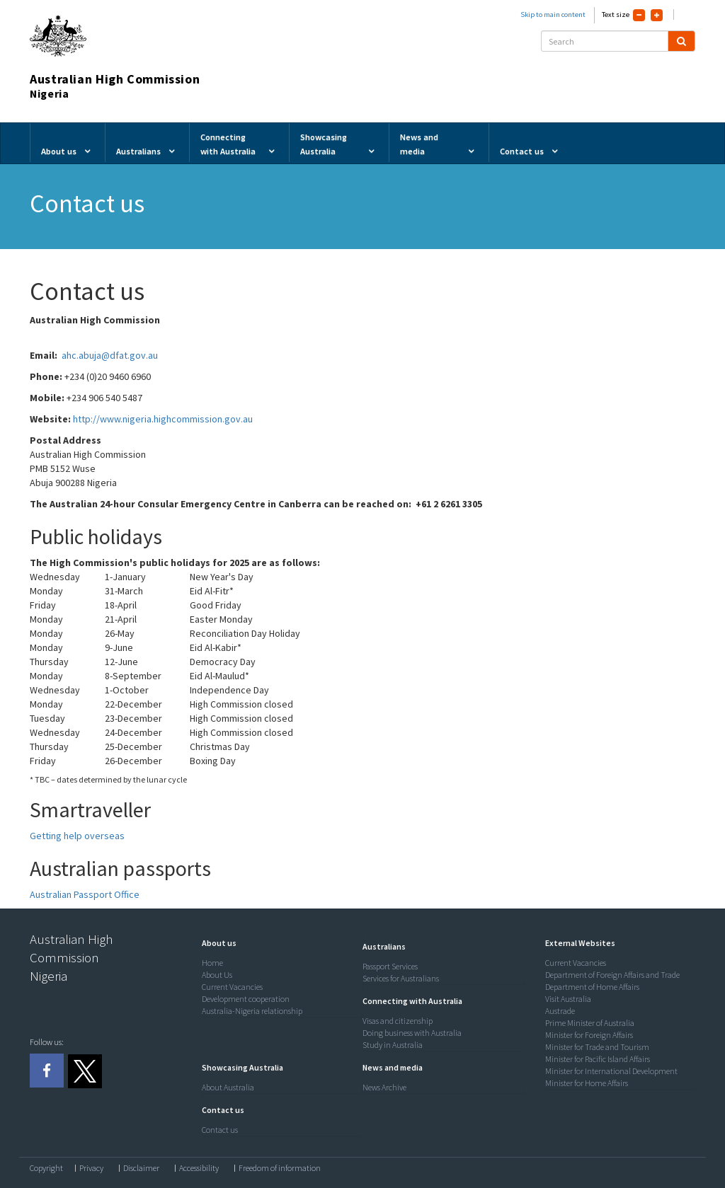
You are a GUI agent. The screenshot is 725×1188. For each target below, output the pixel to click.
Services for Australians (400, 978)
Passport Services (390, 966)
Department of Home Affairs (592, 986)
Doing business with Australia (412, 1032)
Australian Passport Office (84, 894)
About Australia (228, 1087)
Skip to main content (553, 14)
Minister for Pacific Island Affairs (597, 1059)
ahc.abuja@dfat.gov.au (110, 355)
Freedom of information (280, 1168)
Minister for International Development (611, 1071)
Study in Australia (392, 1044)
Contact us (220, 1129)
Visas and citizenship (397, 1020)
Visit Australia (568, 998)
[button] (215, 943)
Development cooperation (246, 998)
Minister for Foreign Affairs (589, 1035)
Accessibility (199, 1168)
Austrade (560, 1010)
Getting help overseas (77, 835)
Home (212, 962)
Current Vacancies (232, 986)
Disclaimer (141, 1168)
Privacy (91, 1168)
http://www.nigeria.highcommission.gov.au (163, 419)
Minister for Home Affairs (586, 1083)
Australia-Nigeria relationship (252, 1010)
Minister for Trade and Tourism (597, 1047)
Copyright (46, 1168)
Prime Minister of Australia (589, 1022)
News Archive (384, 1087)
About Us (217, 974)
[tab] (279, 943)
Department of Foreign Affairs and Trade (612, 974)
